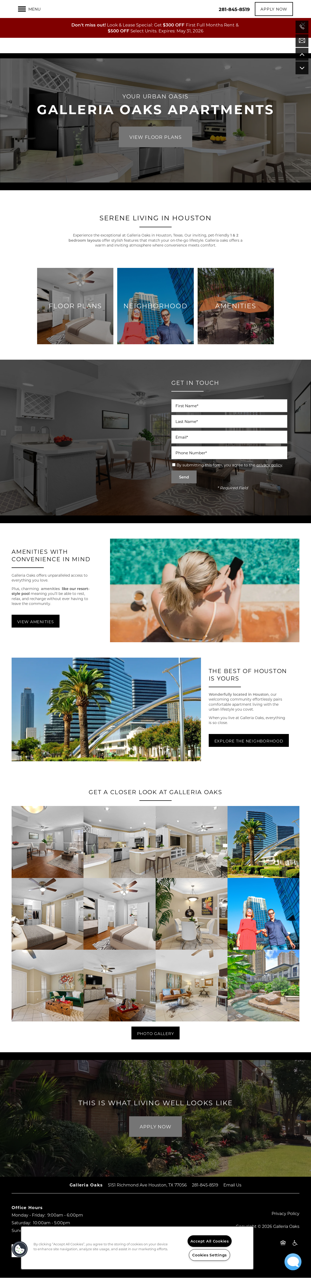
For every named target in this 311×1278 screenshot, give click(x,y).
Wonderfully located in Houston (239, 694)
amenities (51, 588)
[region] (137, 1248)
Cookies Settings (209, 1255)
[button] (303, 6)
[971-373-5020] (302, 27)
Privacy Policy (285, 1213)
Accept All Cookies (209, 1241)
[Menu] (29, 29)
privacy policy (269, 464)
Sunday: (20, 1230)
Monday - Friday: (28, 1215)
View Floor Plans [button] (155, 137)
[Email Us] (302, 40)
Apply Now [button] (155, 1126)
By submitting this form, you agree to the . (229, 464)
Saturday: (21, 1222)
